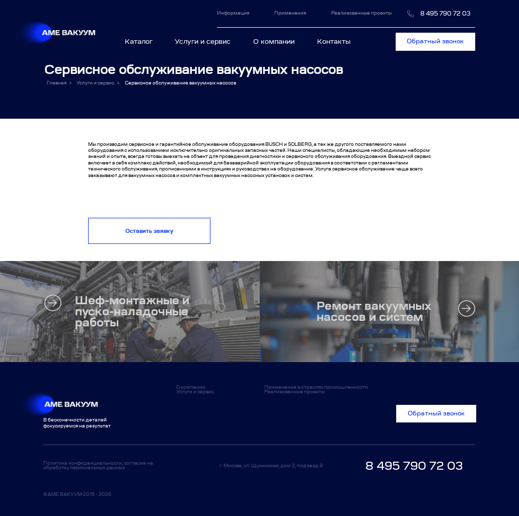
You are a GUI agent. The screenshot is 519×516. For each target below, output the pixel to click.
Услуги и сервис (203, 41)
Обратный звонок (435, 41)
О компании (273, 41)
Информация (237, 13)
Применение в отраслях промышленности (316, 387)
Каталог (142, 41)
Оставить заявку (149, 231)
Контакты (333, 41)
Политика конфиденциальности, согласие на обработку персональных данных (98, 465)
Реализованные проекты (361, 13)
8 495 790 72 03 (445, 13)
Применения (290, 13)
